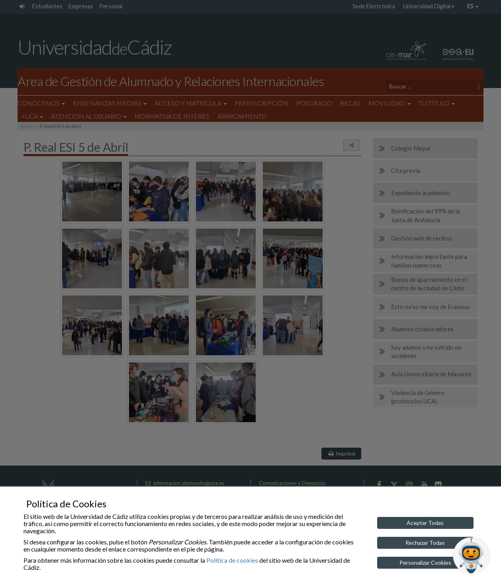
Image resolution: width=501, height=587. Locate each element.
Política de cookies (232, 560)
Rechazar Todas (425, 542)
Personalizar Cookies (425, 562)
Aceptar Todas (425, 522)
